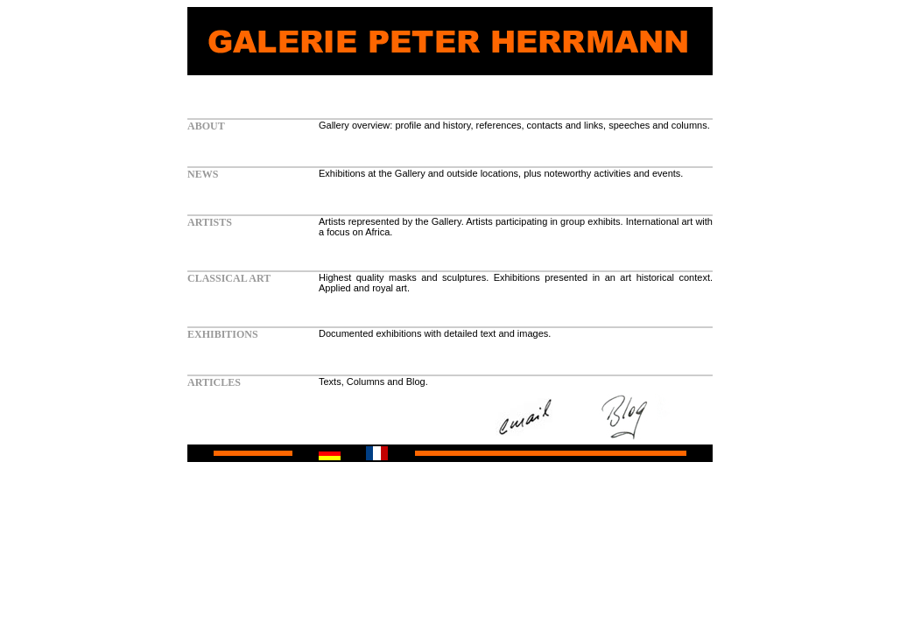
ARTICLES (214, 382)
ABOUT (206, 126)
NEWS (202, 174)
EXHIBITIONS (222, 334)
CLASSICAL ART (229, 278)
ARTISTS (209, 222)
